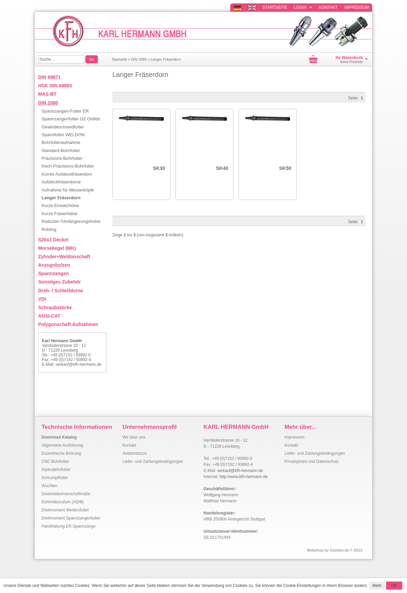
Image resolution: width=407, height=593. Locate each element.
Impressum (356, 7)
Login (303, 7)
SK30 (159, 168)
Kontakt (328, 7)
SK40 (222, 168)
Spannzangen (53, 273)
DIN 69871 (49, 77)
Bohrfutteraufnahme (61, 142)
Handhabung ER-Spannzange (69, 526)
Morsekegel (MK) (57, 248)
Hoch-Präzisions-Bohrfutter (68, 166)
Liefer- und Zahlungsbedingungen (153, 461)
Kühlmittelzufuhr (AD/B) (63, 502)
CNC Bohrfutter (55, 461)
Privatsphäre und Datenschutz (311, 461)
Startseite (275, 7)
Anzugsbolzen (54, 265)
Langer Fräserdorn (166, 59)
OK (394, 585)
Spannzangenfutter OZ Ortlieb (71, 118)
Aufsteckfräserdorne (61, 181)
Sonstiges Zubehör (59, 282)
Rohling (49, 229)
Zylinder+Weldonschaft (64, 256)
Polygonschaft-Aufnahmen (68, 324)
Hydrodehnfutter (56, 469)
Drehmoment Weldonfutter (65, 510)
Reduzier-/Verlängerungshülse (71, 221)
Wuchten (49, 485)
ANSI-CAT (49, 316)
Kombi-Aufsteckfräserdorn (67, 174)
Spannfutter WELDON (63, 134)
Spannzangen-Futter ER (65, 111)
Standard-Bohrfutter (61, 150)
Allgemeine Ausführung (62, 445)
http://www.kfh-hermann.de (243, 476)
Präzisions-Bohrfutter (62, 158)
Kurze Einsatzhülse (60, 205)
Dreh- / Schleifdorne (60, 290)
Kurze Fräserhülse (59, 213)
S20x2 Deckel (53, 239)
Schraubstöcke (55, 307)
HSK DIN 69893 (55, 85)
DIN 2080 (139, 59)
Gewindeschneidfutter (63, 126)
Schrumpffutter (55, 477)
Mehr (377, 585)
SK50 (285, 168)
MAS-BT (47, 94)
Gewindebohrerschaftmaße (66, 494)
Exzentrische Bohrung (61, 453)
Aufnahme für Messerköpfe (68, 189)
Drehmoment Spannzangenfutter (71, 518)
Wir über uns (134, 437)
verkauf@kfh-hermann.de (79, 364)
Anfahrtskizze (135, 453)
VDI (42, 299)
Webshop (315, 550)
